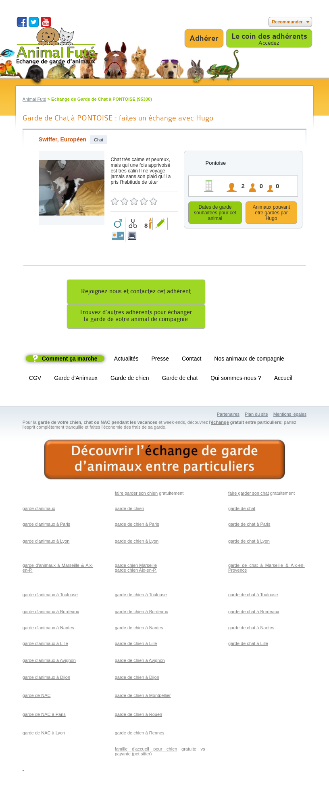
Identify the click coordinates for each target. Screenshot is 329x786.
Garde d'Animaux (76, 379)
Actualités (126, 360)
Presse (160, 360)
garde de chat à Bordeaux (253, 612)
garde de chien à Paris (137, 525)
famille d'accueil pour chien (146, 750)
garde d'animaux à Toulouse (50, 595)
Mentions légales (290, 415)
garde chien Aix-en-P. (136, 571)
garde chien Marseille (136, 566)
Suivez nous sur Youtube (46, 22)
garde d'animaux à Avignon (49, 661)
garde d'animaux (39, 509)
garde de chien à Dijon (137, 678)
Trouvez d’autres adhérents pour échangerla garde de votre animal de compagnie (135, 317)
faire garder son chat (248, 494)
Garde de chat (180, 379)
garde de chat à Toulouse (253, 595)
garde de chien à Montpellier (143, 696)
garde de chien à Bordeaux (141, 612)
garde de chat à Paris (249, 525)
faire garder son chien (136, 494)
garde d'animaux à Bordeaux (51, 612)
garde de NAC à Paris (44, 715)
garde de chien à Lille (136, 644)
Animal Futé (34, 99)
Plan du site (256, 415)
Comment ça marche (70, 360)
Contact (191, 360)
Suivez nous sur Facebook (22, 22)
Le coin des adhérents (269, 36)
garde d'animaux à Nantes (48, 628)
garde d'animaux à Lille (45, 644)
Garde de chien (129, 379)
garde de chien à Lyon (136, 542)
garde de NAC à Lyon (44, 734)
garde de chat (241, 509)
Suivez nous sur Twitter (34, 22)
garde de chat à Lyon (249, 542)
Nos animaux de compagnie (249, 360)
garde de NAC (37, 696)
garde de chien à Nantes (139, 628)
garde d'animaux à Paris (46, 525)
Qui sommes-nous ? (235, 379)
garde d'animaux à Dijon (46, 678)
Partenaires (228, 415)
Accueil (283, 379)
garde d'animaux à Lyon (46, 542)
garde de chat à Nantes (251, 628)
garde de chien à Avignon (140, 661)
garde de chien (129, 509)
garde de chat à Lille (248, 644)
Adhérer (204, 38)
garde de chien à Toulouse (141, 595)
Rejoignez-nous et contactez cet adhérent (136, 292)
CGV (35, 379)
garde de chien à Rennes (139, 734)
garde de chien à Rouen (138, 715)
